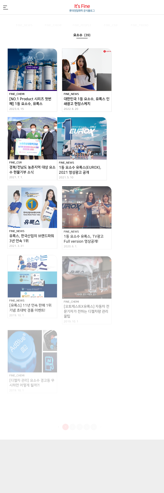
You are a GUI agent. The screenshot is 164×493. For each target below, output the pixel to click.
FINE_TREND (139, 20)
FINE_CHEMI (53, 20)
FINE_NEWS (24, 20)
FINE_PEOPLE (82, 20)
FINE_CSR (111, 20)
